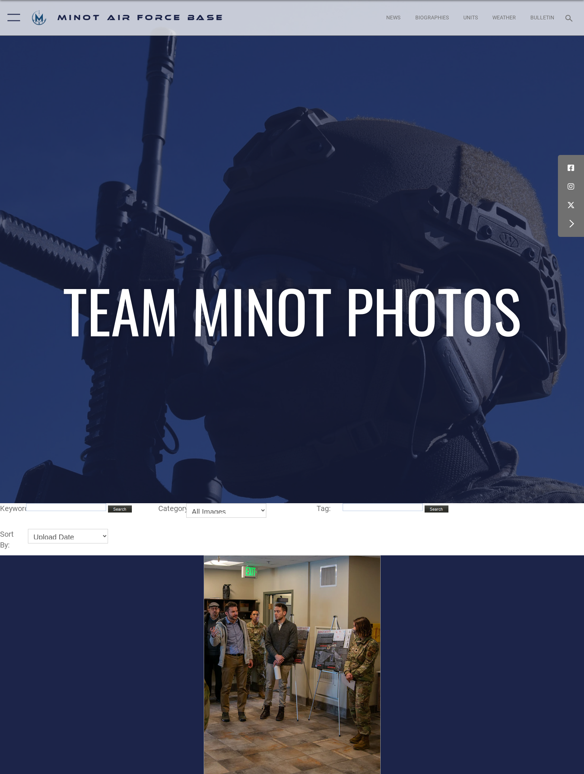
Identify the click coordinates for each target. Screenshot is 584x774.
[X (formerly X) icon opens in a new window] (571, 205)
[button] (12, 17)
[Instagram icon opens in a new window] (571, 186)
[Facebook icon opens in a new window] (571, 168)
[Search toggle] (570, 17)
